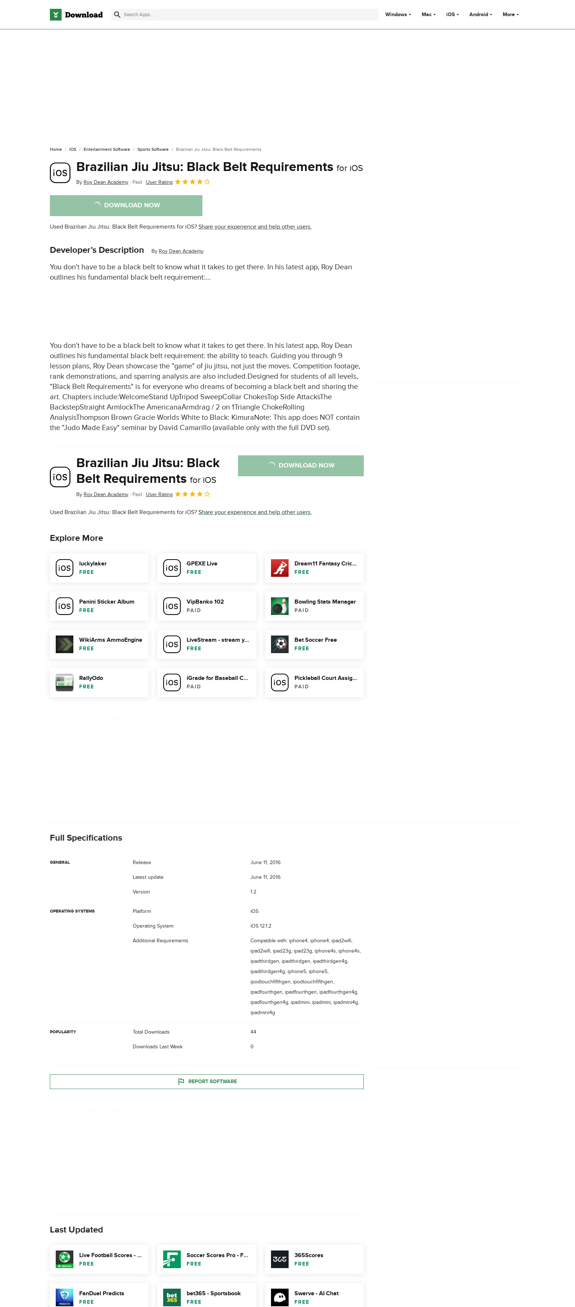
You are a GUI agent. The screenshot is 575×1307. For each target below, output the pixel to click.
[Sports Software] (153, 149)
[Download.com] (76, 15)
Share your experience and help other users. (255, 226)
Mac (427, 14)
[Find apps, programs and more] (244, 15)
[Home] (56, 149)
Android (478, 14)
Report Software (207, 1081)
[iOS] (72, 149)
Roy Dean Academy (181, 251)
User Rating (178, 181)
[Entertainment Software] (107, 149)
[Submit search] (117, 15)
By (102, 182)
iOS (450, 14)
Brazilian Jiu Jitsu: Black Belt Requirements (219, 167)
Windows (396, 14)
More (512, 14)
